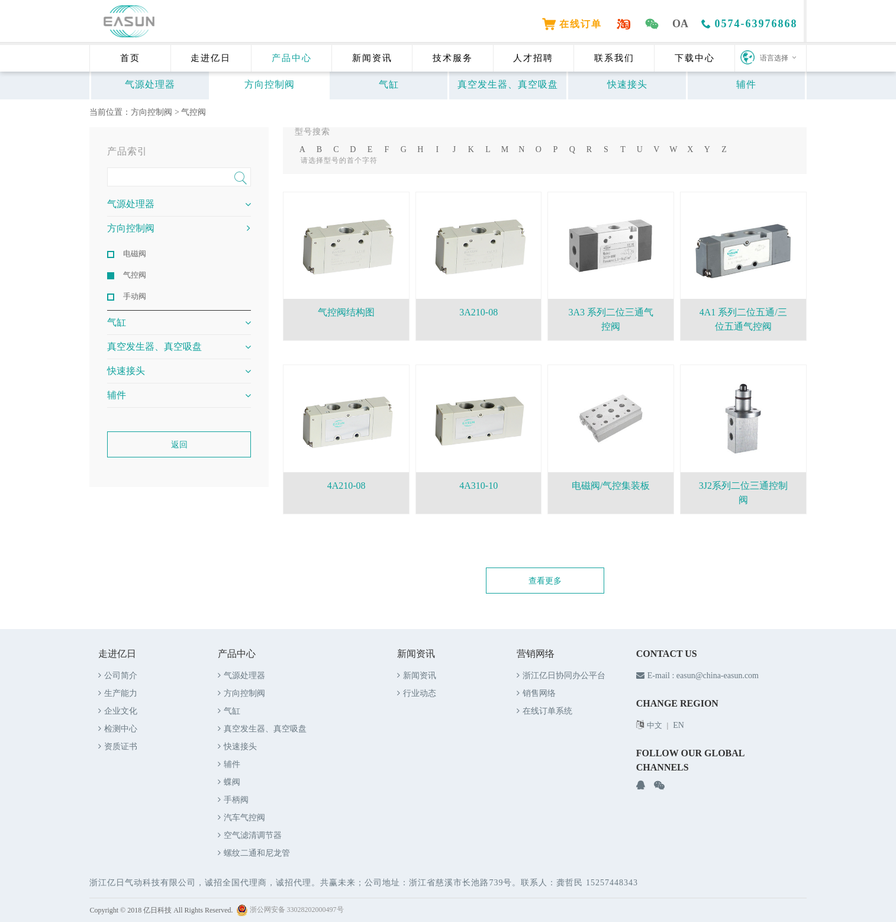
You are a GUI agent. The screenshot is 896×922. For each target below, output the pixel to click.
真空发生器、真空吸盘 (507, 84)
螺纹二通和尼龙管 (254, 853)
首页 (130, 58)
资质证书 (117, 746)
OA (681, 24)
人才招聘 (533, 58)
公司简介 (117, 675)
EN (678, 725)
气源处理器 (150, 84)
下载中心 (695, 58)
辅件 (746, 84)
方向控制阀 (269, 84)
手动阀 (134, 296)
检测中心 (117, 728)
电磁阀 (134, 253)
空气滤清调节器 (250, 835)
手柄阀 (233, 799)
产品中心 (292, 58)
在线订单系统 (544, 711)
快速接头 (627, 84)
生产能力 (117, 693)
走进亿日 (211, 58)
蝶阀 (229, 782)
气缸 (389, 84)
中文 (654, 725)
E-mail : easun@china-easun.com (697, 675)
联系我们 (614, 58)
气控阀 (193, 112)
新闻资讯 (372, 58)
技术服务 (453, 58)
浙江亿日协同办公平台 (561, 675)
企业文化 (117, 711)
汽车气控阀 (241, 817)
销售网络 (536, 693)
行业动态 (416, 693)
